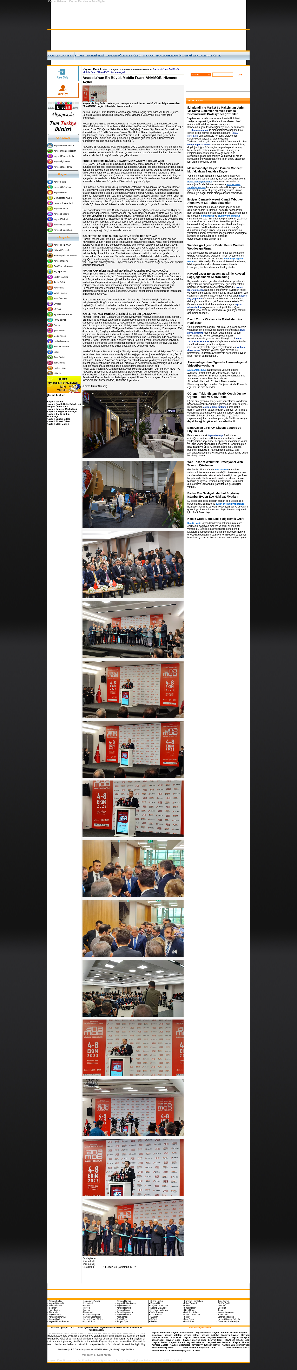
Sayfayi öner (89, 1258)
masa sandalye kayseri (199, 181)
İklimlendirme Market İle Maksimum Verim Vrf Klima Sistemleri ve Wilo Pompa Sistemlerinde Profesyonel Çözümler (216, 111)
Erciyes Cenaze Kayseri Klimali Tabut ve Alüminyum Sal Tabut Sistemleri (215, 201)
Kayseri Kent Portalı (95, 69)
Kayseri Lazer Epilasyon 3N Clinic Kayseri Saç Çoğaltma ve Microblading (216, 275)
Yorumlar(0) (88, 1264)
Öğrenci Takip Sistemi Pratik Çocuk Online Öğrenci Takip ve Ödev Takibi (216, 395)
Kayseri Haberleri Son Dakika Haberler (131, 69)
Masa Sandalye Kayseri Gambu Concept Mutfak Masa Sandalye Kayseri (215, 169)
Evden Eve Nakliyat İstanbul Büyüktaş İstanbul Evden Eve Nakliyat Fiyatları (213, 495)
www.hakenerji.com (162, 1347)
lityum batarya (216, 435)
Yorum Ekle (88, 1261)
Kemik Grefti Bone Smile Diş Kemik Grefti (215, 518)
